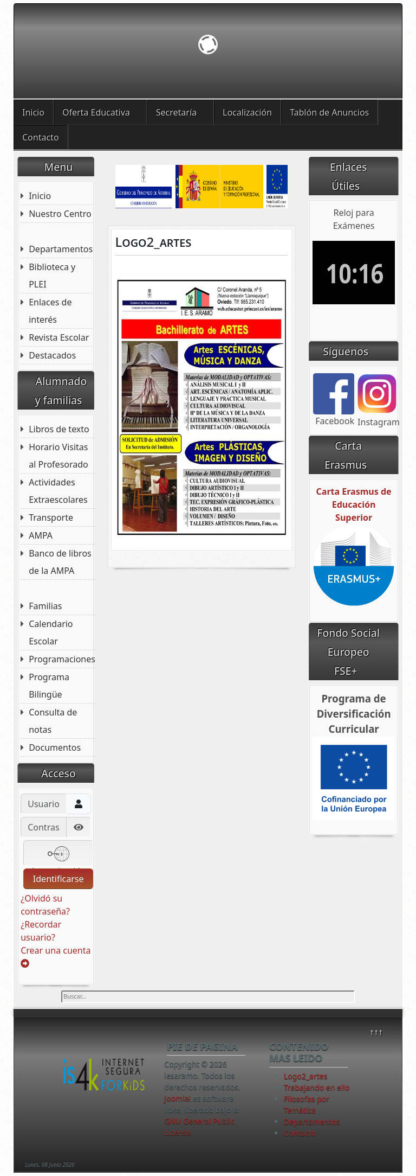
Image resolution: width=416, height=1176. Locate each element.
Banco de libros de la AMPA (60, 562)
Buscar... (61, 990)
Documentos (55, 747)
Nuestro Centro (60, 214)
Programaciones (62, 659)
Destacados (52, 355)
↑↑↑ (375, 1032)
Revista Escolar (59, 337)
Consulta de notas (53, 721)
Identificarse (58, 879)
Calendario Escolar (51, 632)
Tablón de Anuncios (329, 112)
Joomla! (177, 1098)
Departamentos (61, 249)
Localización (247, 112)
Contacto (40, 137)
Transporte (51, 517)
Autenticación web (58, 854)
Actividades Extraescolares (58, 491)
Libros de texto (59, 429)
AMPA (41, 535)
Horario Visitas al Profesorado (58, 455)
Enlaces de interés (50, 310)
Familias (45, 606)
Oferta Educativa (96, 112)
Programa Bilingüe (49, 685)
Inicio (33, 112)
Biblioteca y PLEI (52, 275)
